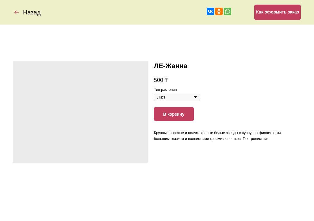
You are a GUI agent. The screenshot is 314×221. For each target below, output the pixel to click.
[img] (17, 12)
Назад (31, 12)
